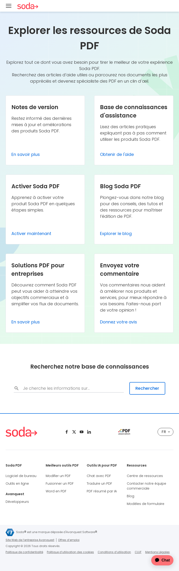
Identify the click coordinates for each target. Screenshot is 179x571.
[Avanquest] (10, 532)
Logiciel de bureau (21, 476)
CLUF (138, 552)
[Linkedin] (89, 432)
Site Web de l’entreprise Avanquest (30, 540)
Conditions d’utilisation (114, 552)
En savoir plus (25, 154)
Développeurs (17, 501)
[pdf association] (124, 432)
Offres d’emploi (68, 540)
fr (166, 431)
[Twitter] (74, 432)
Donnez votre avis (118, 322)
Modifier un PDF (58, 476)
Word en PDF (56, 491)
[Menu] (8, 6)
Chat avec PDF (99, 476)
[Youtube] (81, 432)
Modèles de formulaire (145, 503)
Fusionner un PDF (60, 483)
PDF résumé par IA (102, 491)
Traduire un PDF (99, 483)
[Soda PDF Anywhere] (27, 6)
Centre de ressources (145, 476)
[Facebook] (66, 432)
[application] (159, 560)
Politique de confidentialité (24, 552)
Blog (130, 496)
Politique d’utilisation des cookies (70, 552)
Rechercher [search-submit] (147, 388)
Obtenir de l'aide (117, 154)
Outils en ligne (17, 483)
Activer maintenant (31, 233)
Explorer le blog (116, 233)
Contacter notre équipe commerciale (146, 486)
